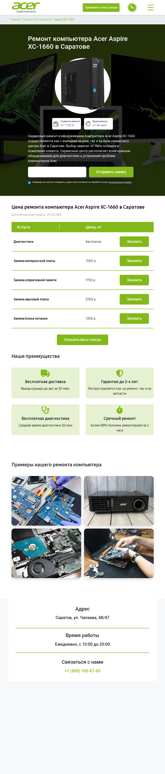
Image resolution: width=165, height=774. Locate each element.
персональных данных (120, 182)
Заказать (134, 241)
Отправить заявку (111, 172)
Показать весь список (82, 339)
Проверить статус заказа (101, 7)
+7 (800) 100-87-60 (83, 670)
